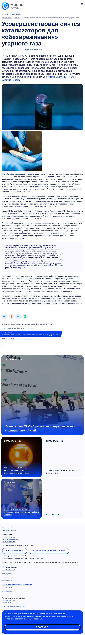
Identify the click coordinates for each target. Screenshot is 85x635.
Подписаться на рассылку (48, 550)
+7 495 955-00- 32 (8, 537)
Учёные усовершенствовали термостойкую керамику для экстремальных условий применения (19, 470)
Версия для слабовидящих (11, 14)
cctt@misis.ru (7, 591)
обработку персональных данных (28, 619)
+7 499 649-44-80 (8, 570)
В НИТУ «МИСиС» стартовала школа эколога (18, 339)
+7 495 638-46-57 (8, 587)
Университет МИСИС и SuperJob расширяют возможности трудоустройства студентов (21, 512)
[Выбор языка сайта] (71, 3)
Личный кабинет (76, 4)
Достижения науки (36, 50)
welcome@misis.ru (8, 580)
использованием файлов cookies (34, 616)
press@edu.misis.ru (9, 530)
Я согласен (42, 627)
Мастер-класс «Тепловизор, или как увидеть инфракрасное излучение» (27, 324)
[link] (4, 316)
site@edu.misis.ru (8, 600)
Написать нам (14, 550)
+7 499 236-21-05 (13, 539)
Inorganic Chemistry (55, 77)
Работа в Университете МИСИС (13, 606)
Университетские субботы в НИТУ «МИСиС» (18, 328)
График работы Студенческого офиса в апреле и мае (61, 471)
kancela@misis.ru (8, 542)
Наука (27, 50)
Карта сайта (6, 602)
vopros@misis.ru (8, 574)
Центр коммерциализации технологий (17, 584)
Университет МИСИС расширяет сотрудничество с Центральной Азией (40, 428)
